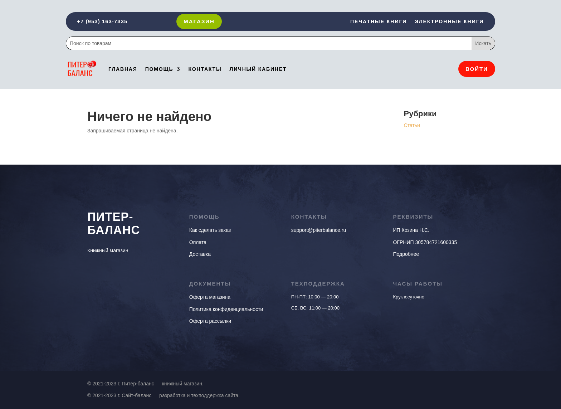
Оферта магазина (209, 297)
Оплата (197, 242)
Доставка (200, 254)
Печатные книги (378, 21)
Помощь (159, 69)
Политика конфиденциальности (226, 309)
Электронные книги (449, 21)
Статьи (412, 125)
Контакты (204, 69)
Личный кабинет (258, 69)
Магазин (199, 21)
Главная (122, 69)
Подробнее (406, 254)
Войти (476, 69)
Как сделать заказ (210, 230)
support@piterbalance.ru (318, 230)
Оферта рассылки (210, 321)
